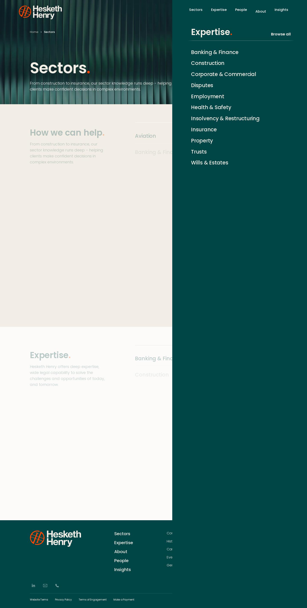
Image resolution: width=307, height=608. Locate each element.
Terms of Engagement (93, 599)
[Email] (45, 585)
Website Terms (39, 599)
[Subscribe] (275, 542)
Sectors (196, 11)
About (260, 11)
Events (172, 557)
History (172, 541)
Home (34, 32)
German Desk (178, 565)
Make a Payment (123, 599)
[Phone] (57, 585)
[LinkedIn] (33, 585)
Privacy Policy (63, 599)
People (241, 11)
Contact (174, 533)
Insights (281, 11)
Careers (173, 549)
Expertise (219, 11)
